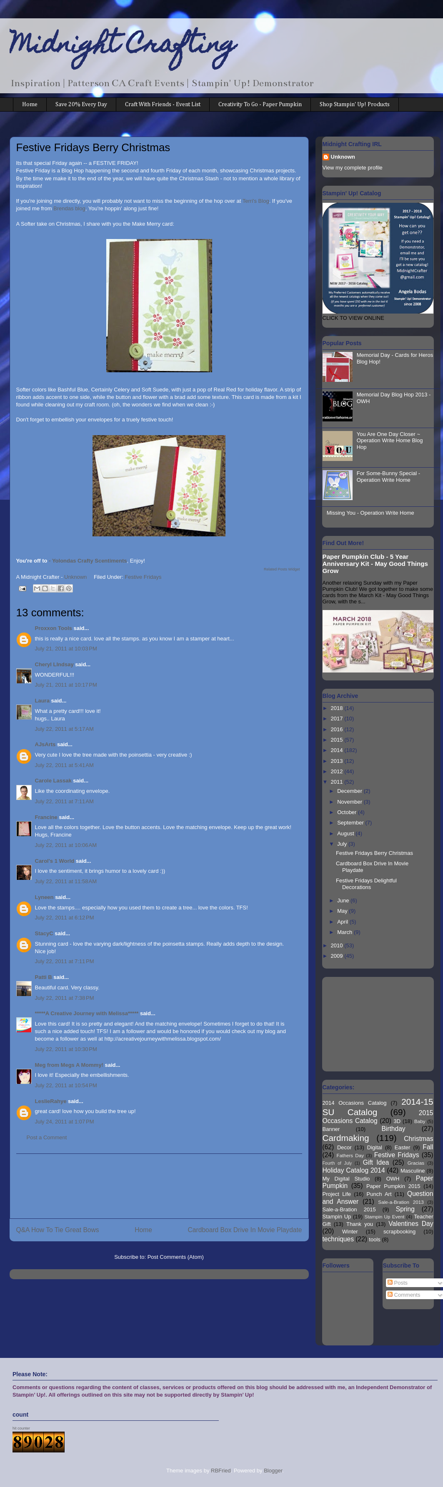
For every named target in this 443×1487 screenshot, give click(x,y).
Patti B (43, 977)
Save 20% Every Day (81, 104)
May (343, 911)
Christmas (418, 1138)
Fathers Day (350, 1155)
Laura (42, 700)
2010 (338, 945)
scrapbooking (399, 1231)
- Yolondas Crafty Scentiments (88, 561)
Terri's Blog (256, 201)
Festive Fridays (143, 577)
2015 (338, 740)
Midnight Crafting (123, 46)
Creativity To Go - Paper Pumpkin (260, 104)
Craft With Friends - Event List (162, 104)
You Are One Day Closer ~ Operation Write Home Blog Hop (390, 440)
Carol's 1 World (55, 861)
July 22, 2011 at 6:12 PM (64, 917)
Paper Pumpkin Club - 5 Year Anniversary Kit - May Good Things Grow (375, 563)
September (351, 822)
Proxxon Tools (53, 628)
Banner (331, 1129)
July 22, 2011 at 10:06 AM (66, 845)
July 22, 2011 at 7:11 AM (64, 801)
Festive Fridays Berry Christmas (374, 853)
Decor (344, 1147)
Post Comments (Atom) (176, 1257)
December (350, 791)
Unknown (343, 157)
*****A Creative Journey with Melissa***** (87, 1013)
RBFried (221, 1470)
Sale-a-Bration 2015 (349, 1209)
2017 (338, 718)
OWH (393, 1179)
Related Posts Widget (282, 569)
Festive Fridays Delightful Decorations (366, 883)
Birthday (393, 1128)
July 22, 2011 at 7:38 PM (64, 998)
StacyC (44, 933)
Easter (402, 1147)
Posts (398, 1283)
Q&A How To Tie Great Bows (57, 1229)
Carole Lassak (53, 780)
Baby (419, 1121)
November (350, 802)
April (343, 922)
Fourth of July (337, 1163)
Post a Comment (47, 1137)
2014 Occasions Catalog (355, 1103)
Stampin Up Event (385, 1216)
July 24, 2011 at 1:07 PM (64, 1121)
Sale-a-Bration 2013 (400, 1202)
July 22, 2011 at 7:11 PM (64, 961)
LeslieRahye (51, 1101)
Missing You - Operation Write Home (370, 513)
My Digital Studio (346, 1179)
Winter (350, 1231)
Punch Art (379, 1194)
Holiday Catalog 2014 (354, 1170)
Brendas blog (69, 208)
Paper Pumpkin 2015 (393, 1186)
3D (397, 1121)
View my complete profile (353, 167)
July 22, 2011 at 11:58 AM (66, 881)
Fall (428, 1147)
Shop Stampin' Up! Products (355, 104)
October (347, 812)
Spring (405, 1209)
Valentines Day (410, 1223)
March (345, 932)
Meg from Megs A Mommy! (69, 1065)
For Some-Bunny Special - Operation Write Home (388, 476)
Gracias (416, 1163)
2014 (338, 750)
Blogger (273, 1470)
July (342, 844)
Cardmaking (346, 1138)
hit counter (21, 1428)
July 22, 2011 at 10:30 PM (66, 1049)
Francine (46, 817)
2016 (338, 729)
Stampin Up (337, 1216)
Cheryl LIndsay (54, 664)
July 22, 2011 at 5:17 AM (64, 729)
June (343, 900)
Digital (374, 1147)
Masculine (412, 1171)
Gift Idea (376, 1162)
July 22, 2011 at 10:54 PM (66, 1085)
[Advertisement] (159, 1186)
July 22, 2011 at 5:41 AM (64, 765)
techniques (338, 1239)
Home (30, 104)
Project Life (337, 1194)
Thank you (359, 1224)
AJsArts (45, 744)
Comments (404, 1295)
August (346, 833)
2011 (338, 782)
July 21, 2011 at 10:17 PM (66, 685)
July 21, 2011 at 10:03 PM (66, 648)
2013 (338, 761)
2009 (338, 956)
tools (374, 1239)
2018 (338, 708)
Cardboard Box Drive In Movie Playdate (245, 1229)
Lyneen (44, 897)
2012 (338, 771)
